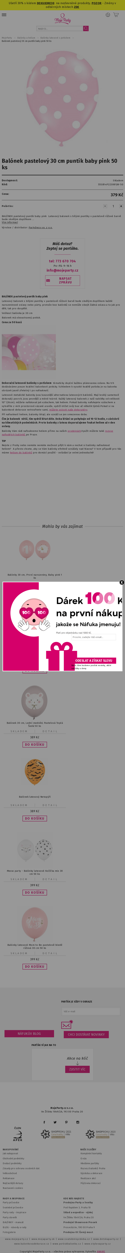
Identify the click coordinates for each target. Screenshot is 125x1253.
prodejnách (74, 431)
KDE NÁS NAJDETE (73, 1198)
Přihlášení (108, 14)
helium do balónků (21, 452)
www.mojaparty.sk (43, 1239)
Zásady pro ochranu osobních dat (21, 1168)
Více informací (10, 222)
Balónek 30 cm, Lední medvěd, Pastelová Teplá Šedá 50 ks (35, 724)
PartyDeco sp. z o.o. (40, 227)
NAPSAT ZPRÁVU (65, 280)
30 (52, 3)
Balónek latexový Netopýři (35, 796)
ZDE (76, 7)
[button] (35, 745)
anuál (21, 1222)
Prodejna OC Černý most (78, 1232)
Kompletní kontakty (91, 1153)
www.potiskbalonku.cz (67, 1243)
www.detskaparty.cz (106, 1239)
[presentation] (93, 650)
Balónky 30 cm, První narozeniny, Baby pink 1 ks (35, 576)
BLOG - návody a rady (14, 1227)
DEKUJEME (44, 3)
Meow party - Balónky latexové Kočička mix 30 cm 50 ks (35, 872)
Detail (50, 731)
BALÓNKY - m (10, 1222)
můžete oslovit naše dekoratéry (68, 409)
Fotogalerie (9, 1232)
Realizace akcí (88, 1178)
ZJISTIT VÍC (77, 1069)
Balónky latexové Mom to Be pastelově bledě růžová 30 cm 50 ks (34, 946)
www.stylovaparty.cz (97, 1243)
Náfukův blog (29, 1034)
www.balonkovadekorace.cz (31, 1243)
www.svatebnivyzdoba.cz (74, 1239)
